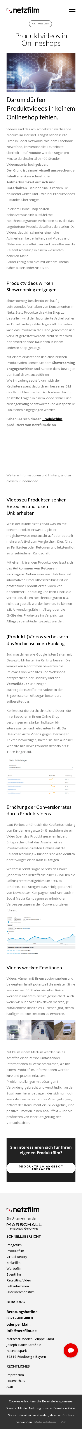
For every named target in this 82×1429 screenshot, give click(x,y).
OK (63, 1422)
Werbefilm (14, 1268)
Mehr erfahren (45, 1422)
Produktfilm (52, 419)
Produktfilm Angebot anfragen (41, 1168)
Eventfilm (14, 1274)
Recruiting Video (19, 1280)
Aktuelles (40, 23)
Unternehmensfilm (21, 1292)
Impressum (15, 1375)
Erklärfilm (14, 1262)
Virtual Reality (17, 1256)
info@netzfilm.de (22, 1330)
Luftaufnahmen (18, 1286)
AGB (10, 1386)
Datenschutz (16, 1380)
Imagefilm (14, 1245)
